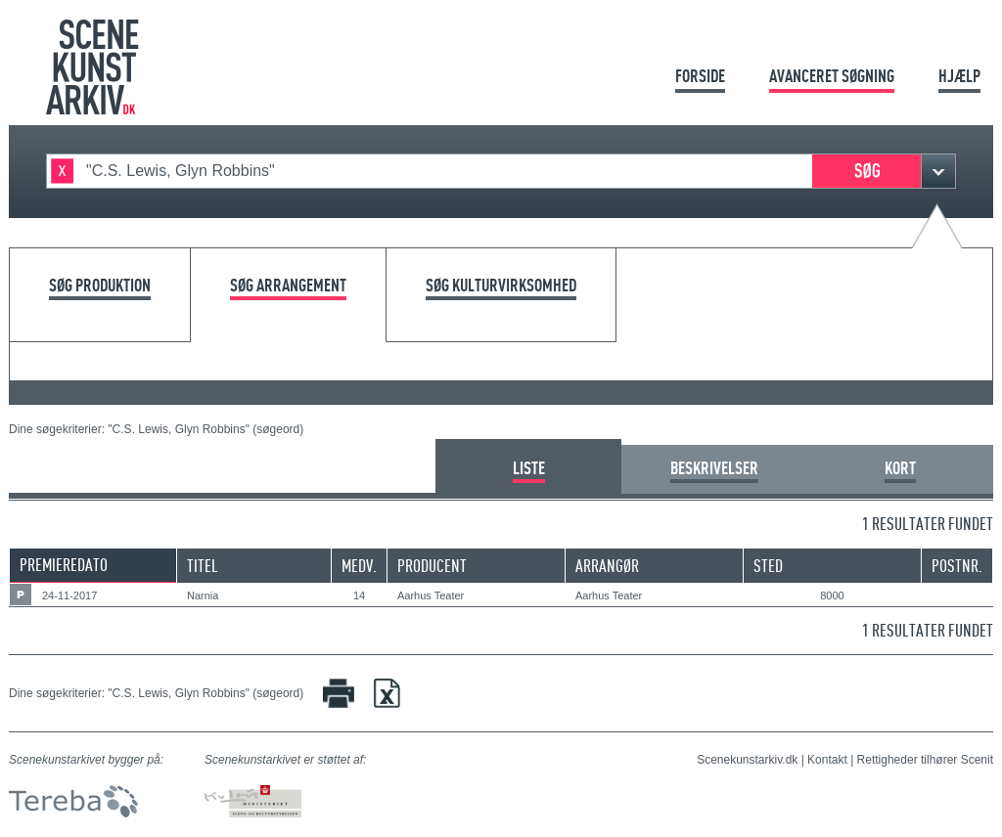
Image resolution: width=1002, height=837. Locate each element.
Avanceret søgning (831, 76)
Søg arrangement (288, 286)
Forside (700, 76)
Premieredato (64, 564)
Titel (202, 565)
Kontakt (827, 760)
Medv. (359, 565)
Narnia (202, 595)
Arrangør (607, 565)
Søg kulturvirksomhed (501, 286)
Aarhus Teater (430, 595)
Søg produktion (100, 286)
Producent (432, 565)
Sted (768, 565)
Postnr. (957, 565)
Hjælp (959, 76)
